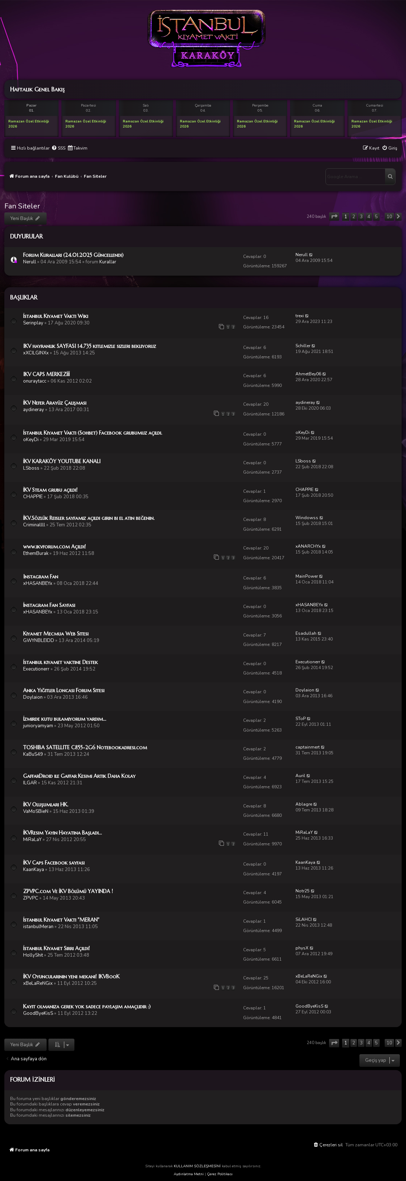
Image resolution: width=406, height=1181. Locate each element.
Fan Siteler (22, 206)
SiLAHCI (303, 919)
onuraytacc (34, 381)
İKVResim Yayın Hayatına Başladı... (62, 832)
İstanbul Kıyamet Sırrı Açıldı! (56, 948)
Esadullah (305, 633)
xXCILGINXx (36, 353)
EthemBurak (35, 553)
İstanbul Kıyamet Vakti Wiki (55, 316)
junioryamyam (38, 726)
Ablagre (303, 804)
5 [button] (376, 217)
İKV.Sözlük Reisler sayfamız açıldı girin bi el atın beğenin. (89, 518)
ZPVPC (30, 898)
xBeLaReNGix (38, 983)
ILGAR (30, 783)
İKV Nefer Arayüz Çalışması (54, 403)
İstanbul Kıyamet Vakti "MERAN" (61, 920)
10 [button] (389, 217)
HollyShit (33, 955)
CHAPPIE (33, 496)
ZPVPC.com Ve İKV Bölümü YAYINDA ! (68, 891)
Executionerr (36, 669)
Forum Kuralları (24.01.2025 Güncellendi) (73, 255)
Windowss (306, 518)
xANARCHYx (308, 546)
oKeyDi (31, 439)
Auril (300, 776)
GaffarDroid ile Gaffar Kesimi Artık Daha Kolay (79, 776)
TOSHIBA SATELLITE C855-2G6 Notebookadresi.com (85, 747)
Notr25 (302, 891)
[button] (334, 216)
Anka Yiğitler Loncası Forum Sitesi (63, 690)
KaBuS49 (33, 754)
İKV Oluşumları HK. (45, 804)
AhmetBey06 (308, 374)
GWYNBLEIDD (38, 640)
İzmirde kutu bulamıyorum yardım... (64, 719)
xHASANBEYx (37, 583)
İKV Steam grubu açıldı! (50, 490)
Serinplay (33, 323)
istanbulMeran (38, 926)
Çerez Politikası (220, 1174)
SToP (300, 718)
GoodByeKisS (38, 1013)
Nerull (29, 262)
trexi (299, 316)
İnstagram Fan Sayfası (49, 605)
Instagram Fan (40, 576)
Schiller (302, 346)
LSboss (31, 468)
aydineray (33, 409)
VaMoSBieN (35, 811)
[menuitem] (58, 148)
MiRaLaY (32, 839)
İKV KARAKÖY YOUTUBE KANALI (61, 461)
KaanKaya (33, 869)
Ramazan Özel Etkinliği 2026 (28, 124)
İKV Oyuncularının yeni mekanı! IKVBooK (71, 976)
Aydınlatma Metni (189, 1174)
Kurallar (107, 262)
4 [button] (368, 217)
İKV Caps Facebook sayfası (54, 862)
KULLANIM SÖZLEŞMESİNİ (197, 1166)
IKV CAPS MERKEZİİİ (46, 374)
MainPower (306, 576)
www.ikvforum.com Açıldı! (54, 546)
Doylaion (33, 697)
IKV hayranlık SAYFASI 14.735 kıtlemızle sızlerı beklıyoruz (89, 346)
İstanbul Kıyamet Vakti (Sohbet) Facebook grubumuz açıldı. (92, 433)
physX (301, 948)
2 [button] (353, 217)
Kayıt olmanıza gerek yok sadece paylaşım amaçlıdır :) (87, 1006)
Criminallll (34, 525)
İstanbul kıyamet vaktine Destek (60, 662)
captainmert (307, 747)
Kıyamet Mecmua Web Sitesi (55, 633)
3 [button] (361, 217)
